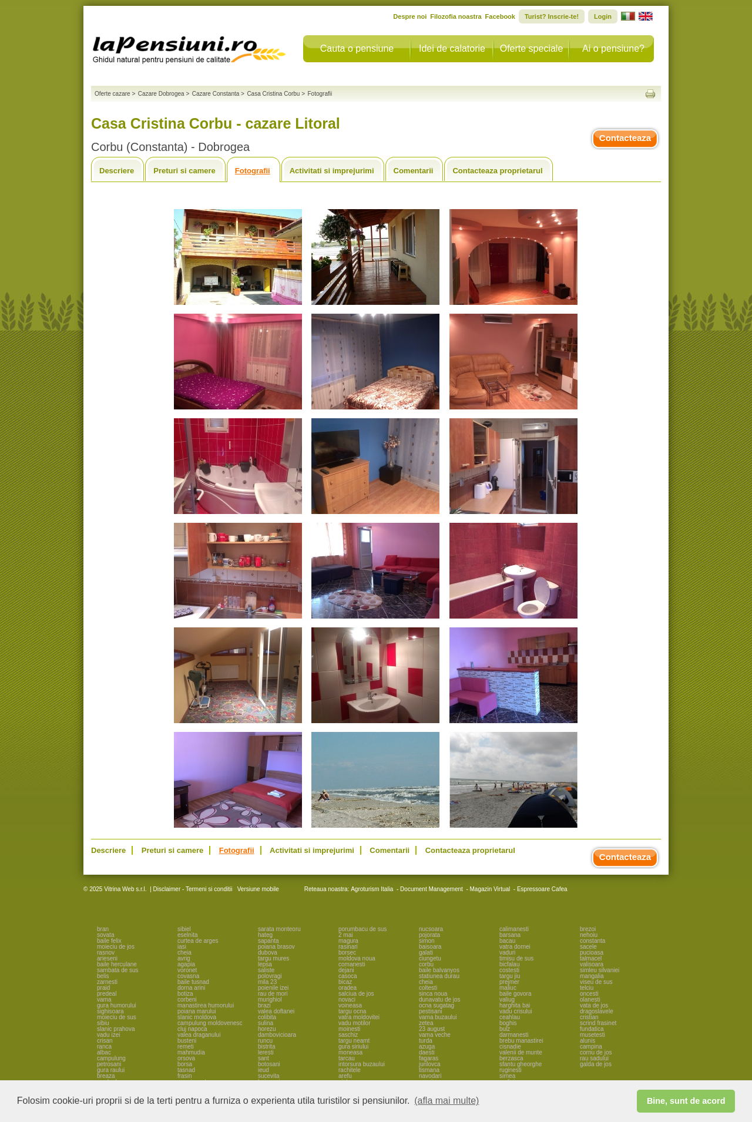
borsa (184, 1064)
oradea (347, 988)
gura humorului (116, 1005)
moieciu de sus (116, 1017)
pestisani (430, 1011)
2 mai (345, 935)
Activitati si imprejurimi (332, 170)
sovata (105, 935)
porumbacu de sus (362, 929)
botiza (185, 993)
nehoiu (588, 935)
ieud (263, 1070)
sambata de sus (118, 970)
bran (103, 929)
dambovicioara (277, 1035)
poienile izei (273, 988)
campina (591, 1046)
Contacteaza (625, 138)
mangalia (592, 976)
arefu (345, 1076)
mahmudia (191, 1052)
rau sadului (594, 1058)
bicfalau (509, 964)
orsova (186, 1058)
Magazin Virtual (490, 889)
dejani (346, 970)
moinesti (349, 1029)
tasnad (186, 1070)
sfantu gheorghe (520, 1064)
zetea (426, 1023)
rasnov (106, 952)
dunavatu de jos (440, 999)
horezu (267, 1029)
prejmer (509, 982)
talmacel (591, 958)
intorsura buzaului (361, 1064)
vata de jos (594, 1005)
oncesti (589, 993)
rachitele (349, 1070)
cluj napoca (192, 1029)
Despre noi (410, 16)
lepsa (265, 964)
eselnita (187, 935)
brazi (264, 1005)
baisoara (430, 946)
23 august (432, 1029)
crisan (105, 1040)
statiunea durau (439, 976)
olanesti (590, 999)
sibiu (103, 1023)
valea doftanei (276, 1011)
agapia (186, 964)
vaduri (507, 952)
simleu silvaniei (599, 970)
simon (427, 941)
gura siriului (353, 1046)
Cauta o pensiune (357, 48)
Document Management (431, 889)
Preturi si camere (184, 170)
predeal (106, 993)
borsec (347, 952)
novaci (346, 999)
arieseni (107, 958)
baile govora (515, 993)
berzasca (511, 1058)
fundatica (592, 1029)
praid (103, 988)
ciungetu (430, 958)
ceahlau (509, 1017)
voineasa (350, 1005)
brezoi (588, 929)
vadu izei (108, 1035)
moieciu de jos (116, 946)
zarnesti (107, 982)
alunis (587, 1040)
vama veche (435, 1035)
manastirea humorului (205, 1005)
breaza (106, 1076)
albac (104, 1052)
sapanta (268, 941)
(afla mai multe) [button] (446, 1101)
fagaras (428, 1058)
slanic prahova (116, 1029)
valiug (507, 999)
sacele (588, 946)
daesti (427, 1052)
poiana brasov (276, 946)
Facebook (500, 16)
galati (426, 952)
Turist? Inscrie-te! (552, 16)
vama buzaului (437, 1017)
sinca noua (433, 993)
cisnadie (510, 1046)
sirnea (507, 1076)
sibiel (184, 929)
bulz (504, 1029)
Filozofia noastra (455, 16)
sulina (265, 1023)
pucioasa (591, 952)
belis (103, 976)
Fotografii (252, 170)
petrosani (109, 1064)
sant (263, 1058)
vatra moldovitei (359, 1017)
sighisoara (110, 1011)
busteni (186, 1040)
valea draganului (198, 1035)
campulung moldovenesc (210, 1023)
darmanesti (513, 1035)
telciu (586, 988)
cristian (589, 1017)
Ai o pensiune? (613, 48)
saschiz (348, 1035)
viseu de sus (596, 982)
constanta (592, 941)
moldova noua (356, 958)
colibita (267, 1017)
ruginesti (510, 1070)
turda (425, 1040)
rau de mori (273, 993)
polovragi (270, 976)
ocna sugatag (436, 1005)
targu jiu (510, 976)
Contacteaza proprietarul (497, 170)
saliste (266, 970)
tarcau (346, 1058)
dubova (267, 952)
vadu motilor (354, 1023)
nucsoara (431, 929)
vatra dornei (515, 946)
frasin (184, 1076)
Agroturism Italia (372, 889)
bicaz (345, 982)
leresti (266, 1052)
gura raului (111, 1070)
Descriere (116, 170)
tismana (429, 1070)
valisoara (591, 964)
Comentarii (414, 170)
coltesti (428, 988)
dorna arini (191, 988)
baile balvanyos (439, 970)
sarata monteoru (279, 929)
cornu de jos (596, 1052)
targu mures (273, 958)
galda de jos (596, 1064)
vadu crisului (515, 1011)
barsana (510, 935)
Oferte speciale (531, 48)
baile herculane (117, 964)
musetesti (592, 1035)
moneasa (350, 1052)
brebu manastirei (521, 1040)
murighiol (270, 999)
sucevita (269, 1076)
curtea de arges (198, 941)
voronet (187, 970)
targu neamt (354, 1040)
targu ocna (352, 1011)
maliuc (507, 988)
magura (348, 941)
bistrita (266, 1046)
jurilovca (430, 1064)
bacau (507, 941)
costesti (509, 970)
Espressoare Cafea (542, 889)
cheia (184, 952)
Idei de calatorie (452, 48)
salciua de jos (356, 993)
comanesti (351, 964)
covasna (188, 976)
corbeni (187, 999)
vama (104, 999)
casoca (347, 976)
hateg (265, 935)
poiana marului (196, 1011)
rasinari (348, 946)
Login (603, 16)
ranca (104, 1046)
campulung (111, 1058)
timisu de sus (516, 958)
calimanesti (514, 929)
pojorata (429, 935)
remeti (185, 1046)
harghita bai (514, 1005)
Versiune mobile (257, 889)
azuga (427, 1046)
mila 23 (267, 982)
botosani (269, 1064)
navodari (430, 1076)
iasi (181, 946)
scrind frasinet (598, 1023)
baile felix (109, 941)
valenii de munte (520, 1052)
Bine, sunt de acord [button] (686, 1101)
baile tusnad (193, 982)
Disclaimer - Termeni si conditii (193, 889)
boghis (507, 1023)
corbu (426, 964)
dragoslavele (596, 1011)
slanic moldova (196, 1017)
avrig (183, 958)
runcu (265, 1040)
